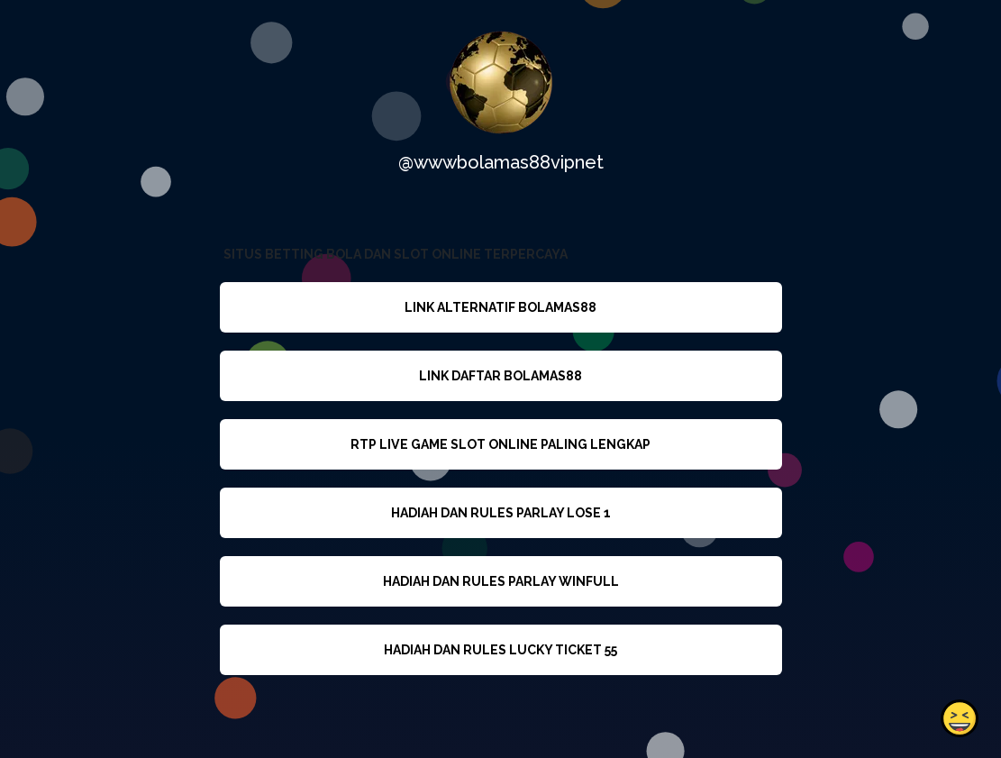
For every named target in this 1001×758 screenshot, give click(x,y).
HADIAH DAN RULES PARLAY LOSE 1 (500, 513)
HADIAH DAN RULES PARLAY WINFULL (500, 581)
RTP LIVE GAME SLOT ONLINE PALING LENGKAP (500, 444)
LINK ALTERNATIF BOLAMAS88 (500, 307)
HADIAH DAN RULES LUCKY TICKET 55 (500, 650)
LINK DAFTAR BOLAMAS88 (500, 376)
